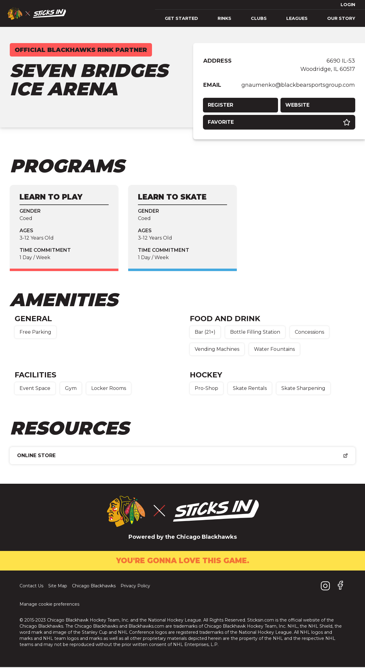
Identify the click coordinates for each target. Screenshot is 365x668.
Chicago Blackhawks (94, 586)
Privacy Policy (135, 586)
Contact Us (31, 586)
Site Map (57, 586)
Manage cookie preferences (49, 605)
